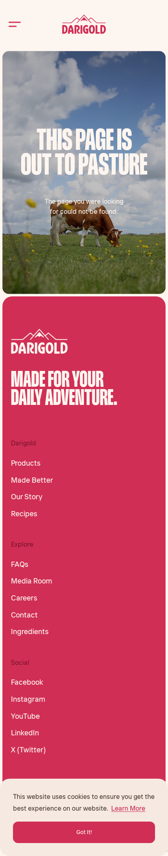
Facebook (27, 682)
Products (26, 463)
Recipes (24, 513)
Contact (24, 615)
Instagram (28, 699)
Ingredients (30, 631)
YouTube (25, 716)
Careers (24, 598)
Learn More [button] (128, 808)
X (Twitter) (28, 749)
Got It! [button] (84, 832)
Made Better (32, 480)
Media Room (31, 581)
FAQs (19, 564)
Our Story (26, 496)
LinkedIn (25, 732)
